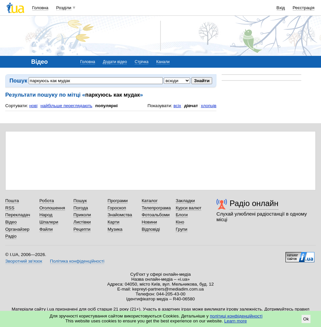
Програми (118, 200)
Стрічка (141, 61)
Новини (149, 222)
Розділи (63, 7)
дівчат (191, 105)
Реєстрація (303, 7)
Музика (115, 229)
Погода (80, 207)
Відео (11, 222)
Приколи (82, 214)
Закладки (185, 200)
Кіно (180, 222)
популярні (106, 105)
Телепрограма (156, 207)
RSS (9, 207)
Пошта (12, 200)
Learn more (235, 320)
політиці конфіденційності (236, 316)
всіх (177, 105)
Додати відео (115, 61)
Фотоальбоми (156, 214)
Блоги (182, 214)
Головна (40, 7)
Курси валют (188, 207)
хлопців (208, 105)
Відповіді (151, 229)
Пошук (80, 200)
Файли (46, 229)
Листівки (82, 222)
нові (33, 105)
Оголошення (52, 207)
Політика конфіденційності (77, 261)
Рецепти (81, 229)
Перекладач (17, 214)
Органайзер (17, 229)
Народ (46, 214)
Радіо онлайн (254, 203)
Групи (181, 229)
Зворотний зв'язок (23, 261)
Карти (113, 222)
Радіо (10, 236)
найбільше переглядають (66, 105)
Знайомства (120, 214)
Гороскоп (117, 207)
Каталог (150, 200)
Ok (306, 318)
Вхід (281, 7)
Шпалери (48, 222)
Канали (163, 61)
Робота (46, 200)
